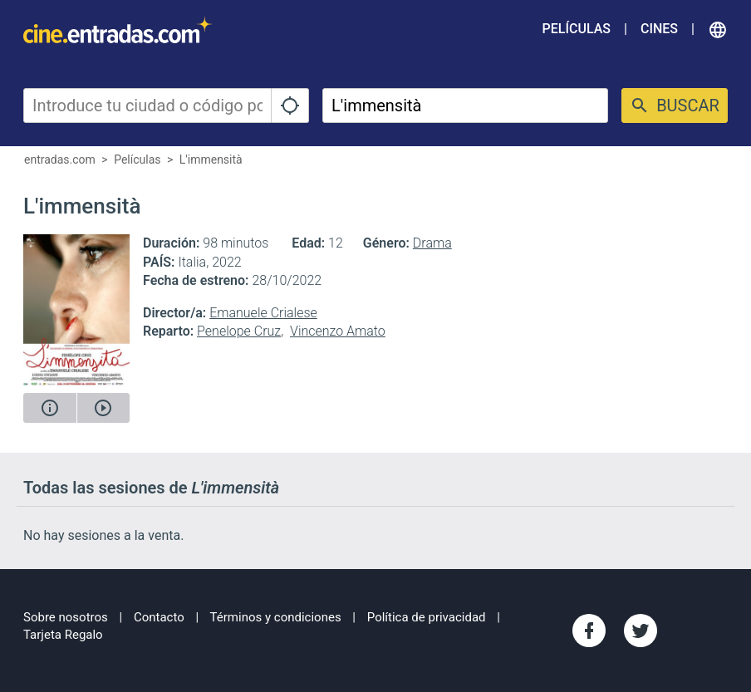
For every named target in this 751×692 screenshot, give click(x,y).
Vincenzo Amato (337, 331)
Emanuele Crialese (263, 313)
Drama (432, 243)
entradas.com (60, 159)
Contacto (159, 617)
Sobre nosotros (65, 617)
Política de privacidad (426, 617)
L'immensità (211, 159)
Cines (659, 29)
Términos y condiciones (275, 617)
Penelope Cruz (239, 331)
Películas (576, 29)
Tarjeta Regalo (63, 634)
